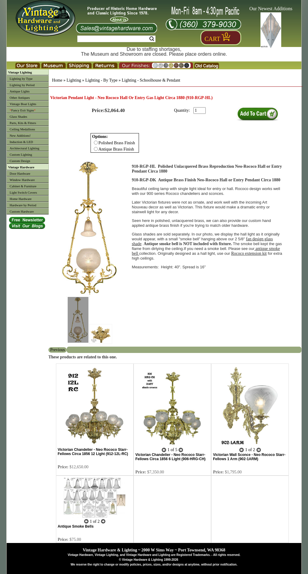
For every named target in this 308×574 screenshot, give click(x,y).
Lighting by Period (22, 85)
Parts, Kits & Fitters (23, 123)
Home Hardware (21, 199)
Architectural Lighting (24, 148)
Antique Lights (19, 91)
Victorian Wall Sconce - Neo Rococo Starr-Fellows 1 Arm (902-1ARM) (249, 457)
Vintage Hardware (21, 167)
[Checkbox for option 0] (96, 143)
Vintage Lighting (20, 72)
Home (57, 80)
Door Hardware (20, 173)
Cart (212, 39)
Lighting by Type (21, 78)
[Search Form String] (116, 39)
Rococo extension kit (248, 253)
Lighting (73, 80)
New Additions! (20, 135)
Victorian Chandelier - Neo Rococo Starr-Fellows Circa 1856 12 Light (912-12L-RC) (93, 452)
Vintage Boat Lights (23, 104)
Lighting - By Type (101, 80)
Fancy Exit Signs (22, 110)
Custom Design (20, 161)
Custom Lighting (21, 154)
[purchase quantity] (199, 110)
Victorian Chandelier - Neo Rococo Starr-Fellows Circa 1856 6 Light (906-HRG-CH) (170, 457)
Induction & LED (21, 142)
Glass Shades (18, 116)
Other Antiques (20, 97)
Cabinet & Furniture (23, 186)
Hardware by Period (23, 205)
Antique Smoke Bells (76, 526)
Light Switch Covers (23, 192)
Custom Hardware (22, 211)
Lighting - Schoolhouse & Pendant (151, 80)
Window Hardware (22, 180)
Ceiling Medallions (22, 129)
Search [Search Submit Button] (152, 39)
